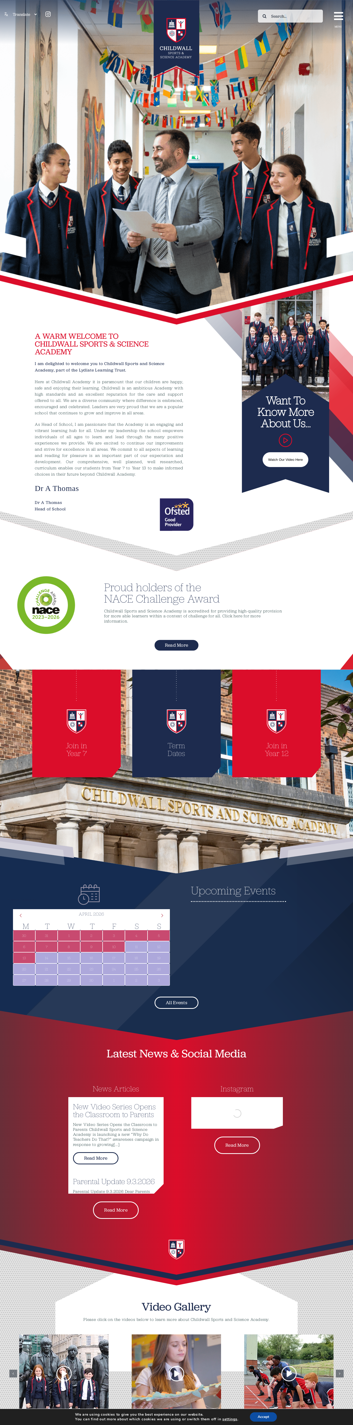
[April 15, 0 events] (69, 957)
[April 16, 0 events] (91, 957)
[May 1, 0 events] (114, 980)
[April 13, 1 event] (24, 957)
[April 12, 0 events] (159, 946)
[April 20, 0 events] (24, 969)
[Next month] (162, 916)
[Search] (264, 16)
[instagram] (48, 14)
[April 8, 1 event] (69, 946)
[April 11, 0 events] (136, 946)
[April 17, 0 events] (114, 957)
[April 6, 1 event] (24, 946)
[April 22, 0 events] (69, 969)
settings (231, 1419)
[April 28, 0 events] (46, 980)
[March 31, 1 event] (46, 935)
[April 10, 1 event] (114, 946)
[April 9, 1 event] (91, 946)
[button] (13, 1373)
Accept (266, 1417)
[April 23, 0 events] (91, 969)
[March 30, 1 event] (24, 935)
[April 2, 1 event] (91, 935)
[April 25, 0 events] (136, 969)
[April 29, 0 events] (69, 980)
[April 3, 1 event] (114, 935)
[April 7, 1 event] (46, 946)
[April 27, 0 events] (24, 980)
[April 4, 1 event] (136, 935)
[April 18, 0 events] (136, 957)
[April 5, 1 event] (159, 935)
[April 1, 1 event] (69, 935)
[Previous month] (21, 916)
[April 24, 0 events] (114, 969)
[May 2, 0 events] (136, 980)
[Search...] (290, 16)
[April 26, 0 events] (159, 969)
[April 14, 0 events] (46, 957)
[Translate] (25, 14)
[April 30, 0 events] (91, 980)
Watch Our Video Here (285, 460)
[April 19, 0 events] (159, 957)
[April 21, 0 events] (46, 969)
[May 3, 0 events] (159, 980)
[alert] (261, 917)
